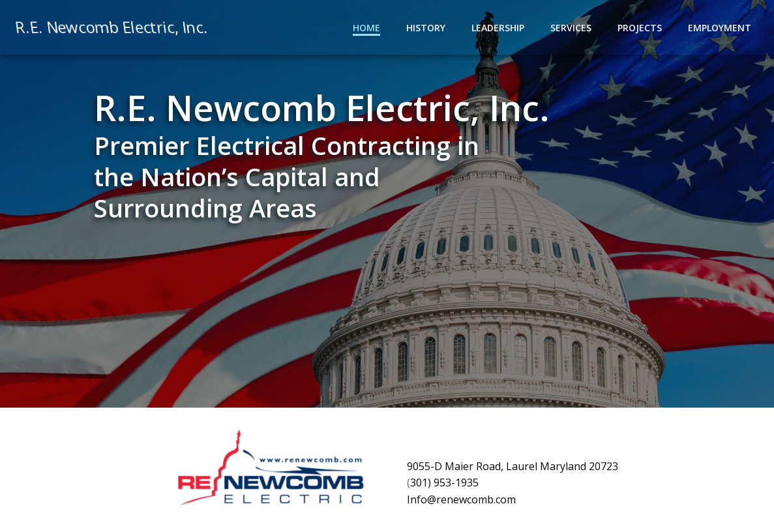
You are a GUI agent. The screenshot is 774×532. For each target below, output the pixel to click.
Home (366, 27)
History (425, 27)
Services (570, 27)
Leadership (497, 27)
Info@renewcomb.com (461, 499)
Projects (640, 27)
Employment (719, 27)
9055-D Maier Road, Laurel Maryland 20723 (512, 466)
